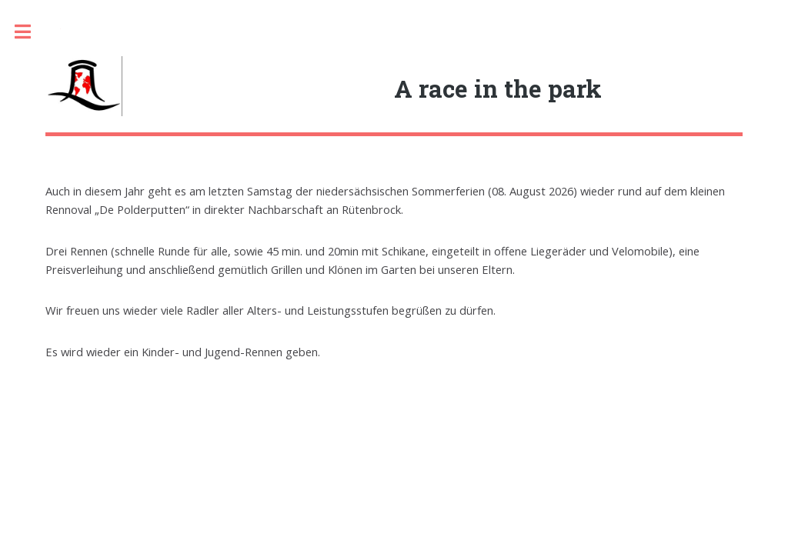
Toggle (30, 32)
